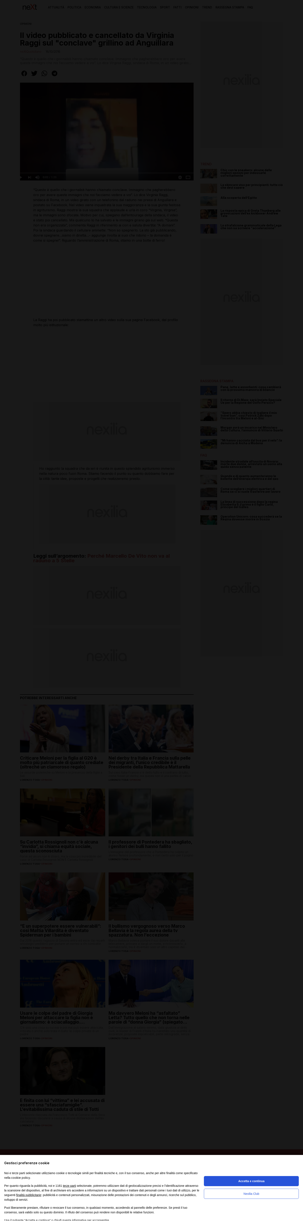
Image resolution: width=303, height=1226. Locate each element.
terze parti (69, 1185)
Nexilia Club (251, 1193)
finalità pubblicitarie (28, 1195)
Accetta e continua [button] (251, 1181)
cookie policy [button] (20, 1177)
